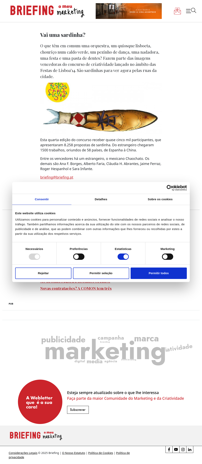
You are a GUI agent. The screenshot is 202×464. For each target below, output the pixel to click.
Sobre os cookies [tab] (160, 199)
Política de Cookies (100, 453)
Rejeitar (43, 273)
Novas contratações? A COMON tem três (76, 288)
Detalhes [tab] (101, 199)
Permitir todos (159, 273)
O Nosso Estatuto (73, 453)
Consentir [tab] (42, 199)
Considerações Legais (23, 453)
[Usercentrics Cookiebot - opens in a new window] (169, 188)
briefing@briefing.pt (56, 177)
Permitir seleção (101, 273)
